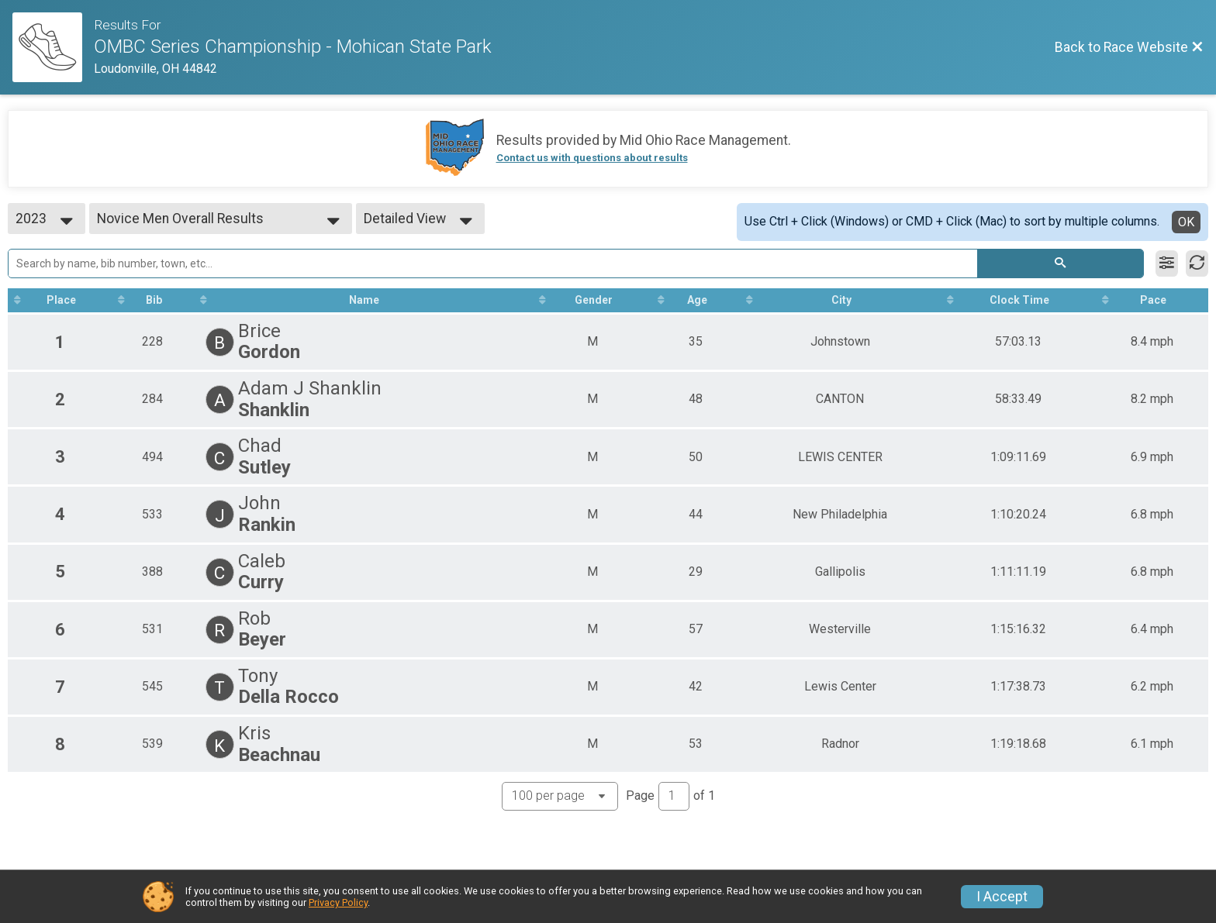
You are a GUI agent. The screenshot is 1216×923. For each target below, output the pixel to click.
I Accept (1002, 896)
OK (1186, 222)
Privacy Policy (338, 902)
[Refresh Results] (1197, 263)
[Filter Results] (1167, 263)
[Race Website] (53, 47)
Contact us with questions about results (592, 158)
